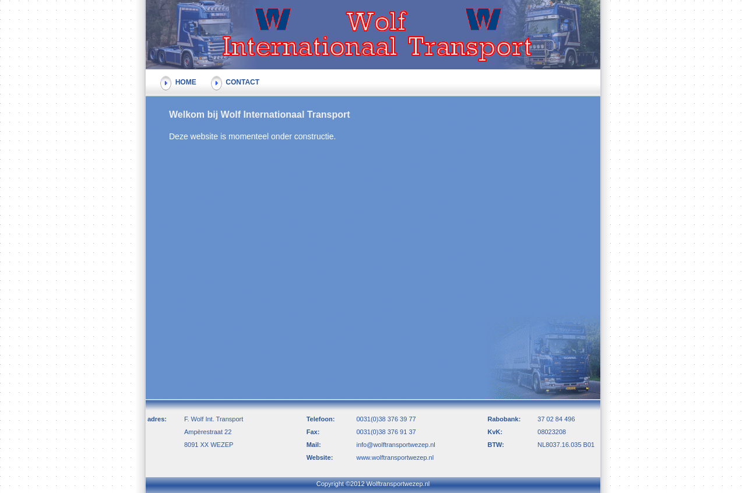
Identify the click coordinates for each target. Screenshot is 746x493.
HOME (178, 82)
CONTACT (235, 82)
